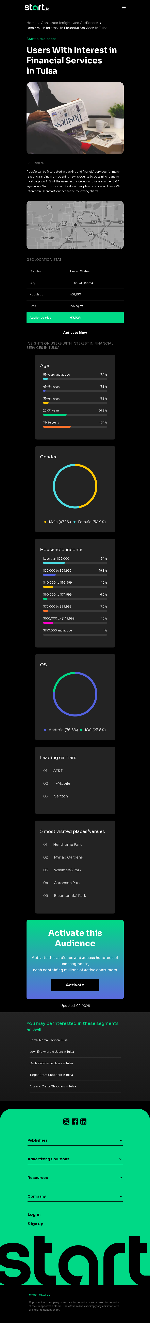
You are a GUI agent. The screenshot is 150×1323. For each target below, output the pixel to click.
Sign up (36, 1223)
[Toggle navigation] (123, 7)
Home (31, 23)
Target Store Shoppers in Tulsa (51, 1075)
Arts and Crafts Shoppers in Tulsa (53, 1086)
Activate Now (75, 333)
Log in (34, 1214)
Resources (38, 1177)
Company (37, 1196)
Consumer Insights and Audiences (69, 23)
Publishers (38, 1140)
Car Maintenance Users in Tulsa (51, 1063)
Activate (75, 985)
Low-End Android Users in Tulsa (52, 1052)
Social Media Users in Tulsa (49, 1040)
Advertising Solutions (48, 1159)
